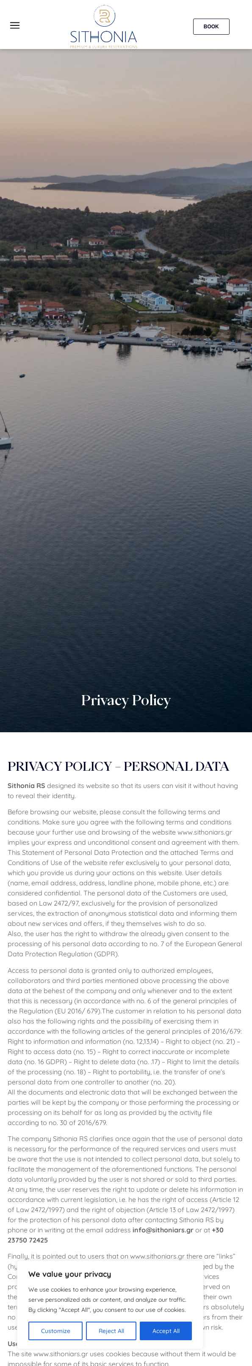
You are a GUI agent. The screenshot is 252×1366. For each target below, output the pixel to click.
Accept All (166, 1331)
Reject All (111, 1331)
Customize (55, 1331)
